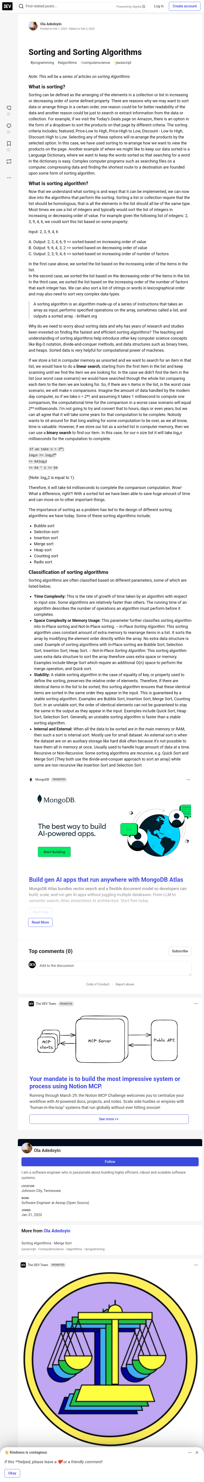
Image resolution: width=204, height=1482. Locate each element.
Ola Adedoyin (50, 24)
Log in (159, 6)
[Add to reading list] (9, 146)
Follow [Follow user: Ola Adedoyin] (110, 1162)
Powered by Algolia (131, 6)
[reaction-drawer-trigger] (9, 110)
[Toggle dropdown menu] (188, 779)
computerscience (95, 62)
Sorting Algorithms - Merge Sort (110, 1246)
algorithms (67, 62)
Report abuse (125, 984)
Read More (40, 922)
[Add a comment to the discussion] (114, 968)
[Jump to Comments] (9, 128)
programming (42, 62)
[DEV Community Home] (7, 6)
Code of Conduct (97, 984)
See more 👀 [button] (109, 1119)
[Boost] (9, 161)
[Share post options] (8, 177)
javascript (122, 62)
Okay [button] (12, 1473)
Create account (184, 6)
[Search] (21, 6)
